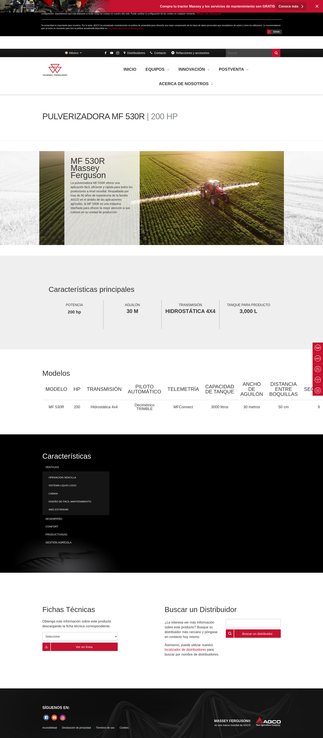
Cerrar (273, 32)
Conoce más (291, 6)
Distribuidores (134, 53)
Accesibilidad (49, 727)
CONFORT (52, 526)
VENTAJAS (52, 467)
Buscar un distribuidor (257, 633)
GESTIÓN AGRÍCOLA (59, 542)
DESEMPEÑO (54, 518)
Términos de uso (105, 727)
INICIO (130, 69)
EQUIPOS (157, 69)
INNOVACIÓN (194, 69)
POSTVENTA (234, 69)
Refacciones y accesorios (190, 53)
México (73, 53)
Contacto (158, 53)
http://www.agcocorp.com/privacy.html (125, 28)
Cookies (124, 727)
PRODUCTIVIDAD (56, 534)
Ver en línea (84, 647)
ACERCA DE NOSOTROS (186, 83)
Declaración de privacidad (76, 727)
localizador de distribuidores (185, 649)
